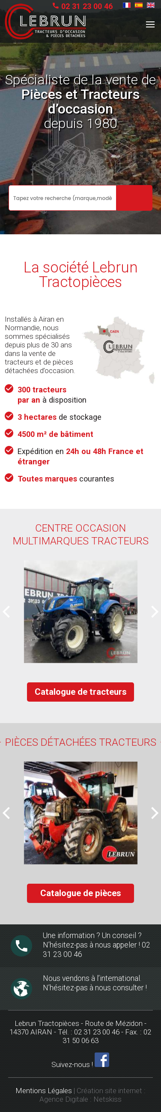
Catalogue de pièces (80, 893)
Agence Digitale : (66, 1099)
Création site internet (109, 1090)
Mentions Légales (43, 1090)
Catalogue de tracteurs (81, 692)
